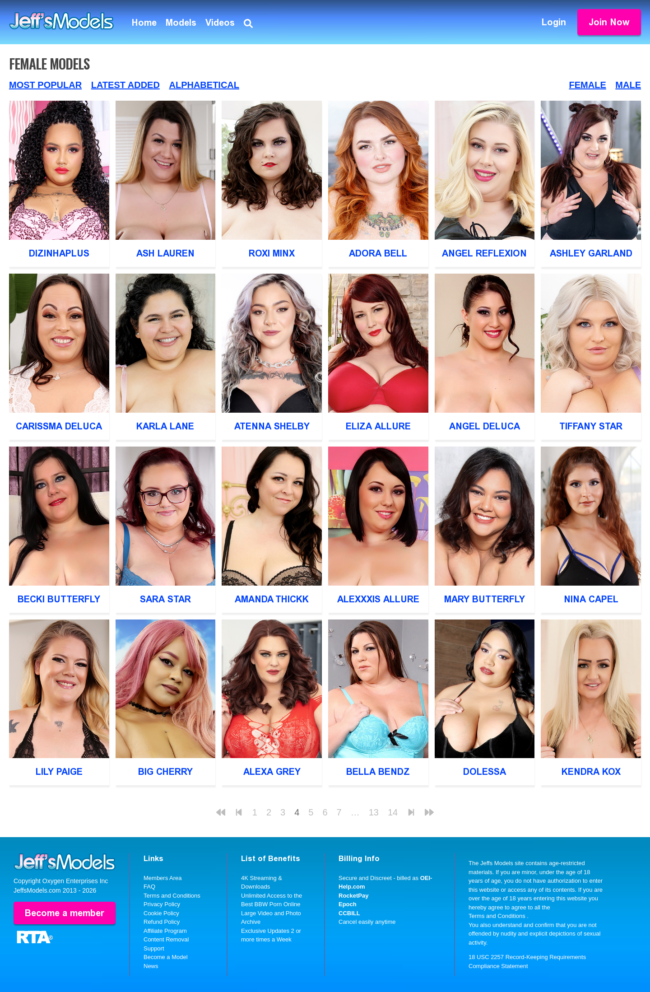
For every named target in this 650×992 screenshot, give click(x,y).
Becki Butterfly (59, 599)
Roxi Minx (272, 253)
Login (554, 22)
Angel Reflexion (484, 253)
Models (181, 22)
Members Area (163, 878)
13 (374, 812)
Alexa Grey (272, 771)
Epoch (348, 904)
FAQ (149, 886)
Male (628, 85)
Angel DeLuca (484, 426)
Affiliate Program (165, 930)
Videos (220, 22)
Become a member (64, 913)
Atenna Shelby (272, 426)
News (151, 966)
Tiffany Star (590, 426)
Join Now (609, 22)
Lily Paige (59, 771)
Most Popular (45, 85)
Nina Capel (591, 599)
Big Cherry (165, 771)
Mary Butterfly (484, 599)
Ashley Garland (591, 253)
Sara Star (165, 599)
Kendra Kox (591, 771)
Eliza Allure (378, 426)
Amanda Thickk (272, 599)
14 (393, 812)
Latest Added (125, 85)
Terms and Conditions (172, 895)
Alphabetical (204, 85)
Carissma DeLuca (59, 426)
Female (587, 85)
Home (144, 22)
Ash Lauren (165, 253)
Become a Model (166, 957)
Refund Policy (162, 921)
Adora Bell (378, 253)
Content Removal (166, 939)
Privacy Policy (162, 904)
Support (154, 948)
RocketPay (353, 895)
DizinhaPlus (59, 253)
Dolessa (484, 771)
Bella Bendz (378, 771)
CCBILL (349, 913)
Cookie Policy (161, 913)
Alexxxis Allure (378, 599)
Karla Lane (165, 426)
